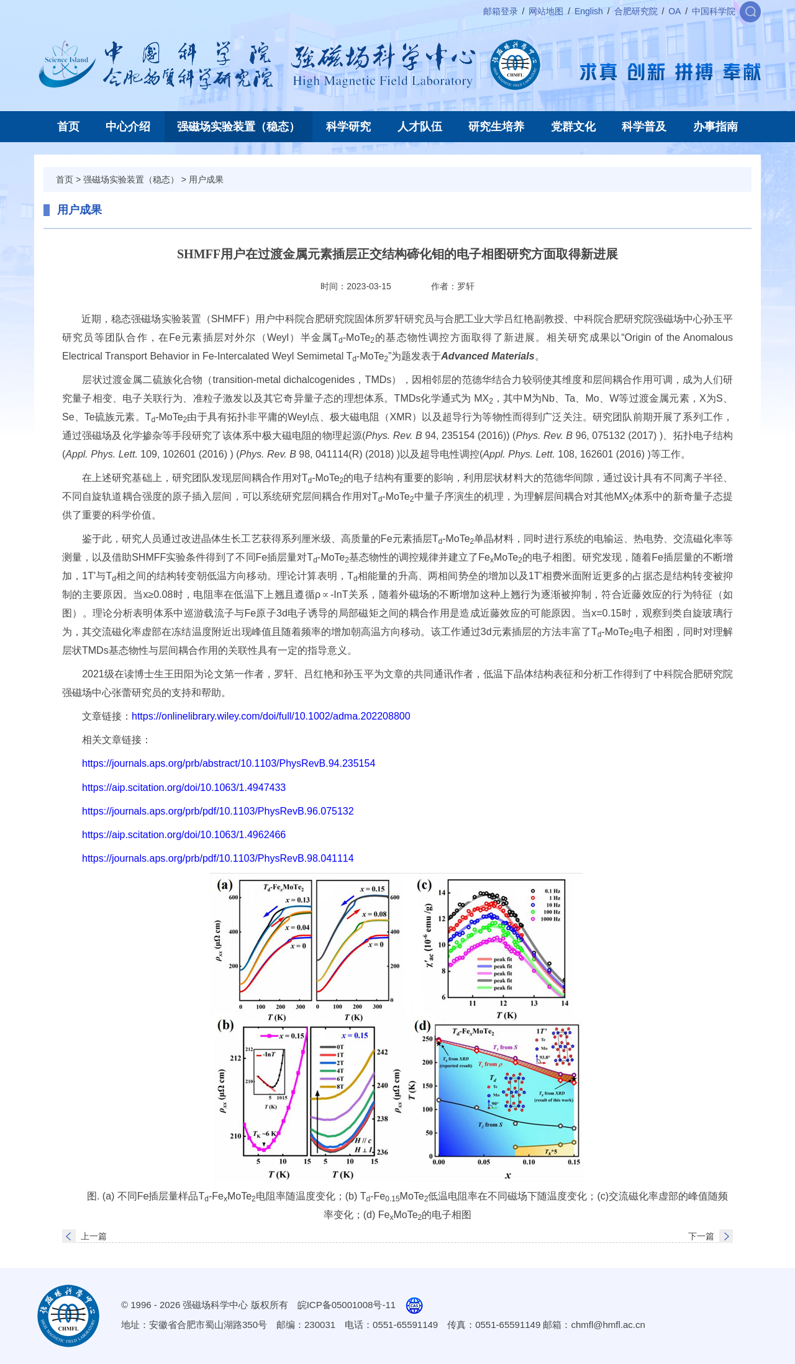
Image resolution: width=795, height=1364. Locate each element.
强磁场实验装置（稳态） (238, 126)
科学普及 (644, 126)
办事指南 (715, 126)
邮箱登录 (500, 11)
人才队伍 (420, 126)
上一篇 (94, 1236)
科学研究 (348, 126)
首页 (68, 126)
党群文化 (573, 126)
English (589, 11)
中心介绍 (128, 126)
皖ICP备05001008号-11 (347, 1304)
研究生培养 (496, 126)
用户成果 (206, 179)
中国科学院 (713, 11)
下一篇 (701, 1236)
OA (674, 11)
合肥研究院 (636, 11)
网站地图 (546, 11)
